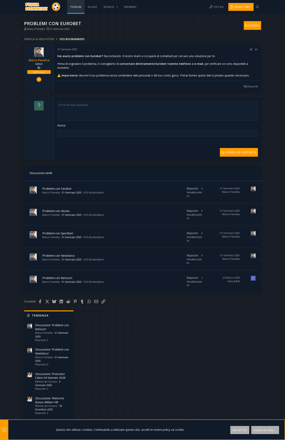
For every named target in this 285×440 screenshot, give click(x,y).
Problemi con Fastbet (56, 196)
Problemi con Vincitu (56, 218)
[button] (110, 7)
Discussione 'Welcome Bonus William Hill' (237, 134)
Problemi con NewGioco (58, 263)
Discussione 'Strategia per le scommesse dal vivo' (239, 158)
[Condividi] (196, 49)
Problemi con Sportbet (57, 241)
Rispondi (197, 94)
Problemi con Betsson (57, 285)
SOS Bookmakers (93, 200)
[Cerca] (257, 6)
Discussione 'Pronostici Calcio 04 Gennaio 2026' (238, 109)
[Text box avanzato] (130, 118)
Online (227, 184)
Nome (61, 133)
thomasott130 (249, 249)
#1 (201, 49)
